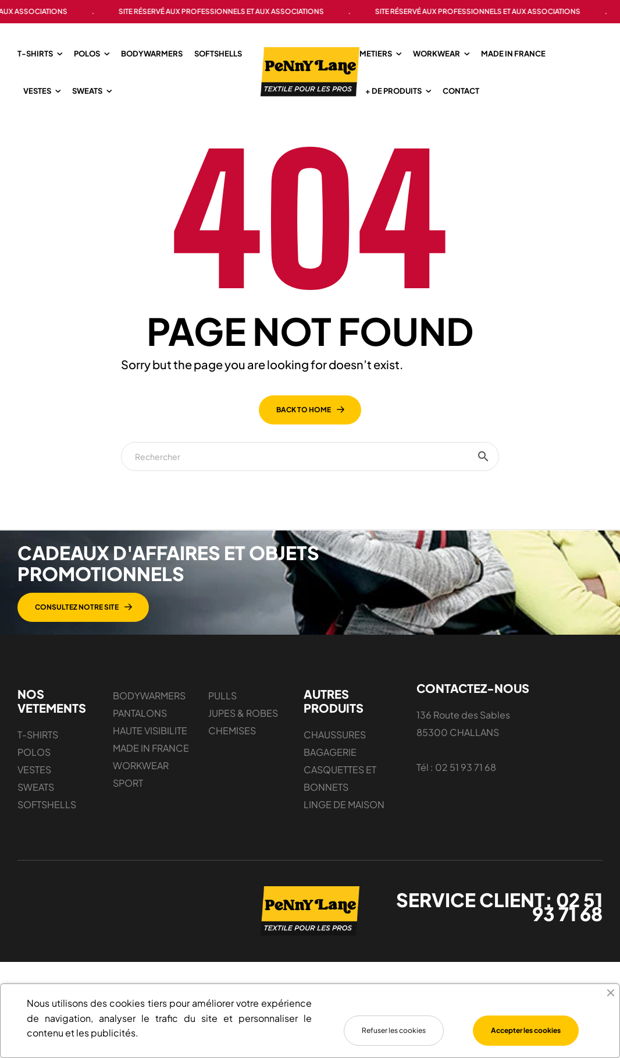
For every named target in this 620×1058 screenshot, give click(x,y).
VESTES (34, 815)
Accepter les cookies (526, 1030)
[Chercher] (310, 501)
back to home (303, 455)
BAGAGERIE (330, 797)
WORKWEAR (141, 811)
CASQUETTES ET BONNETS (340, 823)
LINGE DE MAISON (344, 850)
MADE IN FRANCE (151, 793)
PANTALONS (140, 758)
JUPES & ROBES (243, 758)
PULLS (222, 741)
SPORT (128, 828)
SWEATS (35, 832)
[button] (322, 652)
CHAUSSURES (335, 780)
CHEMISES (232, 776)
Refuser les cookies (394, 1030)
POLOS (34, 797)
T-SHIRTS (37, 780)
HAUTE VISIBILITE (150, 776)
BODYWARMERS (149, 741)
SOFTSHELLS (46, 850)
